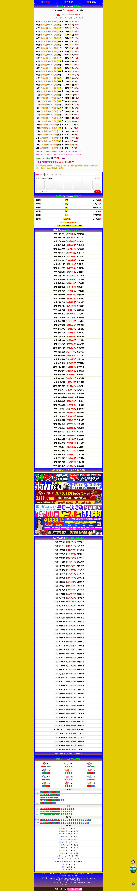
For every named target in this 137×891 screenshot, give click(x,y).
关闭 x (133, 871)
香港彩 (93, 2)
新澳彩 (46, 2)
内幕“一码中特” (68, 889)
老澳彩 (70, 2)
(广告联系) (72, 884)
